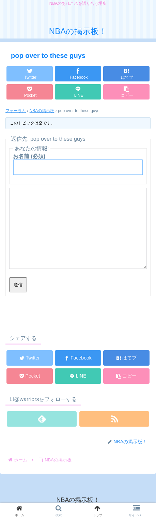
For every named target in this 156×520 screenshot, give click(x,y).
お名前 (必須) (29, 156)
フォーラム (15, 110)
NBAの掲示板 (42, 110)
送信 (18, 284)
